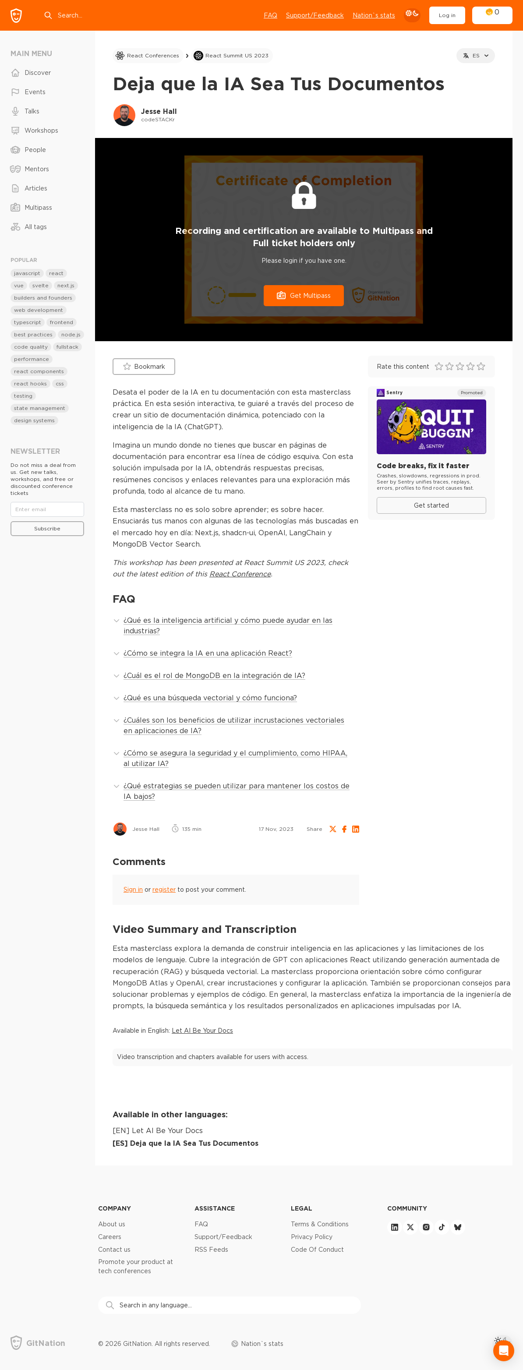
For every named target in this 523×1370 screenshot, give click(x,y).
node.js (71, 334)
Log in (447, 15)
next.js (65, 285)
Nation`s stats (374, 15)
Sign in (133, 889)
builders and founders (43, 297)
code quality (31, 347)
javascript (27, 273)
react (56, 273)
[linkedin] (394, 1227)
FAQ (270, 15)
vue (19, 285)
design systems (34, 420)
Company (114, 1208)
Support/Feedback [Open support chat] (315, 15)
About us (111, 1224)
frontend (61, 322)
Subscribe (47, 528)
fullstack (67, 347)
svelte (40, 285)
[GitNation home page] (16, 15)
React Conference (240, 574)
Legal (301, 1208)
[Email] (47, 509)
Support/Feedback (223, 1236)
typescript (27, 322)
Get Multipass (304, 295)
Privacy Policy (311, 1236)
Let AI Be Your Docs (202, 1030)
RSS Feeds (211, 1249)
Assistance (214, 1208)
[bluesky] (457, 1227)
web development (38, 310)
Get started (431, 505)
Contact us (114, 1249)
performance (31, 359)
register (164, 889)
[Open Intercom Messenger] (503, 1350)
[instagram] (426, 1227)
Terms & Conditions (320, 1224)
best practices (33, 334)
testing (23, 396)
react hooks (30, 383)
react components (39, 371)
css (60, 383)
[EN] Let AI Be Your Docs (158, 1130)
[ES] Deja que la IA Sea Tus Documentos (185, 1143)
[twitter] (410, 1227)
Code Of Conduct (317, 1249)
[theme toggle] (412, 15)
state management (39, 408)
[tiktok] (442, 1227)
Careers (109, 1236)
